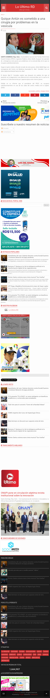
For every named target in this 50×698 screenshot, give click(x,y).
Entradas (5, 128)
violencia (45, 654)
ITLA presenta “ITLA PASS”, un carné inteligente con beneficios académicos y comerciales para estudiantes (28, 296)
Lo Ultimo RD (25, 7)
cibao (39, 654)
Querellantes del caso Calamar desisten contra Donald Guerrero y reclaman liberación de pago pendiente (28, 256)
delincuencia (35, 657)
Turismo (45, 651)
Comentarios (6, 132)
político (38, 91)
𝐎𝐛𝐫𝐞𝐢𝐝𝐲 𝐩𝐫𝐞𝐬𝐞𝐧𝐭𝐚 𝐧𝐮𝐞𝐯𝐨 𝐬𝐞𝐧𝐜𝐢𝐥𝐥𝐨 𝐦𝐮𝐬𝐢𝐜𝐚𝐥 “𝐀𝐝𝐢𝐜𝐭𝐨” (23, 570)
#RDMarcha (5, 660)
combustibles (27, 654)
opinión (39, 651)
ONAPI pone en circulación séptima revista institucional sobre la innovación (22, 494)
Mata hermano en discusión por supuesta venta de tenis (26, 421)
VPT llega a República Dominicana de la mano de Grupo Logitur (28, 286)
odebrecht (12, 654)
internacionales (30, 651)
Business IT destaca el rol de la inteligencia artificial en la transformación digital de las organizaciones (26, 267)
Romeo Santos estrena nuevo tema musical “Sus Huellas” (26, 277)
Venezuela (5, 657)
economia (5, 654)
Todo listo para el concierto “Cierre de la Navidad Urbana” (26, 405)
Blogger (21, 694)
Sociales (21, 651)
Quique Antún (45, 91)
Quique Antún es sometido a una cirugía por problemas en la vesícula (23, 22)
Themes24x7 (34, 694)
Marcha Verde (14, 657)
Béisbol (28, 657)
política (19, 654)
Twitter (22, 657)
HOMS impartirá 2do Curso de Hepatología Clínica (24, 413)
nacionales (31, 91)
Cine (34, 654)
